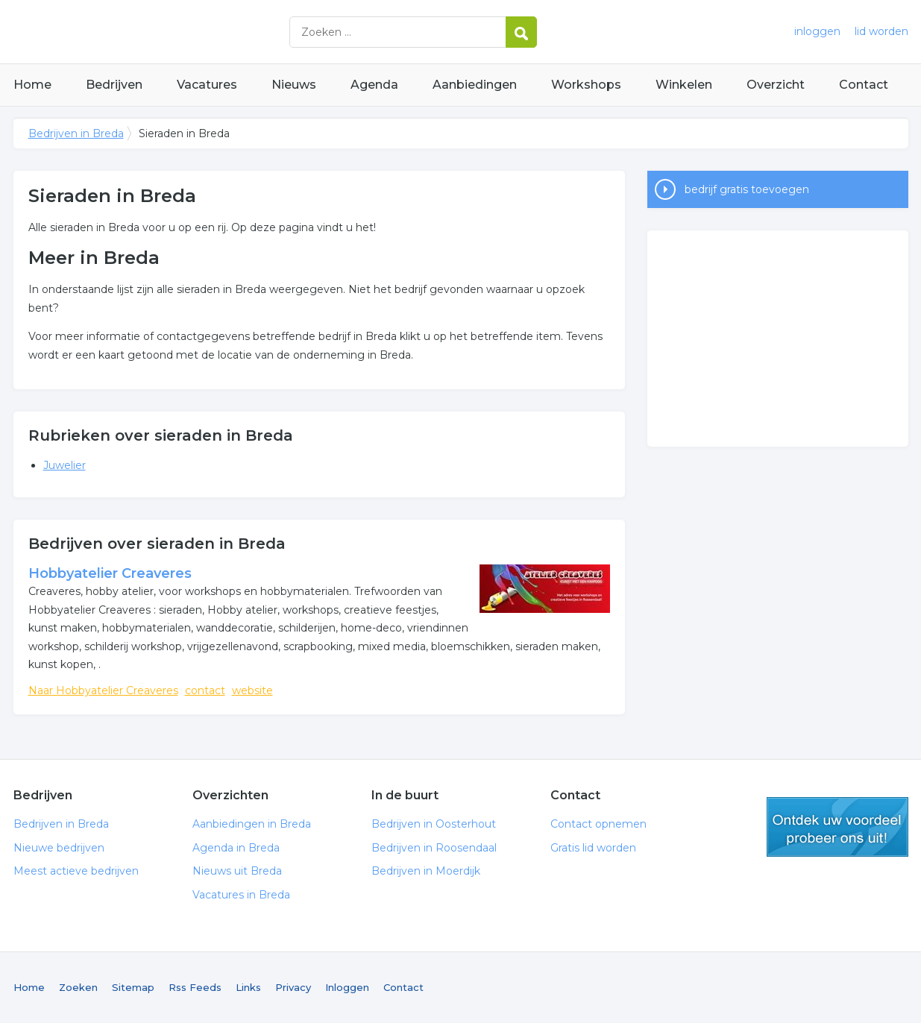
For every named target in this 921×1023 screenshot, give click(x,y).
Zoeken (78, 987)
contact (205, 690)
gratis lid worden (837, 827)
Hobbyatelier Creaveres (110, 573)
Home (32, 85)
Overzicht (775, 85)
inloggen (817, 31)
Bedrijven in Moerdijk (425, 871)
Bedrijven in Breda (199, 32)
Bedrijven (114, 85)
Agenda (374, 85)
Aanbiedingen (475, 85)
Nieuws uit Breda (237, 871)
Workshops (586, 85)
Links (248, 987)
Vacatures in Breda (241, 894)
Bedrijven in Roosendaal (434, 847)
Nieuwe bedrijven (58, 847)
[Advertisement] (777, 338)
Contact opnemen (598, 824)
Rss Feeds (195, 987)
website (252, 690)
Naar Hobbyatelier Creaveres (103, 690)
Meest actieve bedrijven (76, 871)
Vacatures (207, 85)
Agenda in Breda (236, 847)
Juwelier (64, 465)
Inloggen (347, 987)
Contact (863, 85)
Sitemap (133, 987)
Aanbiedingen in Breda (251, 824)
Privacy (293, 987)
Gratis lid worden (593, 847)
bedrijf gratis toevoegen (747, 189)
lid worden (881, 31)
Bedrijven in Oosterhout (433, 824)
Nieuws (293, 85)
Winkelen (684, 85)
